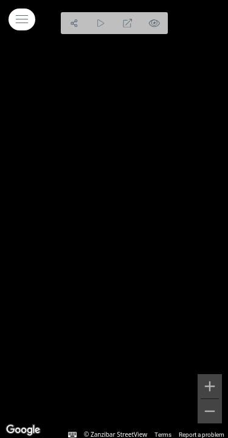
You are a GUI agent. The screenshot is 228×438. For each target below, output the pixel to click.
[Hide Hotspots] (154, 23)
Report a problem (201, 434)
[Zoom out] (210, 411)
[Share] (74, 23)
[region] (114, 219)
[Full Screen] (127, 23)
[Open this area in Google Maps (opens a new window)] (23, 430)
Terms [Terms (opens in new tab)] (162, 434)
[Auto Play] (101, 23)
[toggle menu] (22, 19)
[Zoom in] (210, 386)
